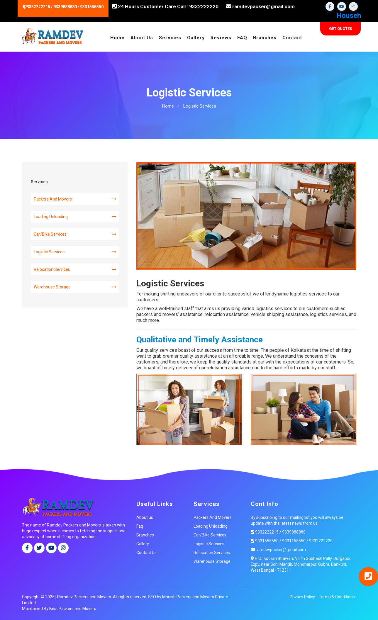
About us (144, 517)
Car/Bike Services (75, 234)
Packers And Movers (75, 199)
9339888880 (294, 531)
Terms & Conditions (337, 596)
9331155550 (293, 540)
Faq (139, 526)
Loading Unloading (75, 216)
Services (170, 37)
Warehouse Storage (75, 287)
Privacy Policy (302, 596)
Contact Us (146, 552)
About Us (141, 37)
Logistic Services (75, 251)
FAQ (242, 37)
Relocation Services (75, 269)
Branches (265, 37)
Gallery (196, 37)
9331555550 (265, 540)
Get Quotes (340, 28)
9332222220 (320, 540)
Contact (292, 37)
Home (117, 37)
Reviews (221, 37)
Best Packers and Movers (72, 608)
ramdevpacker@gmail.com (260, 6)
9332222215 (265, 531)
